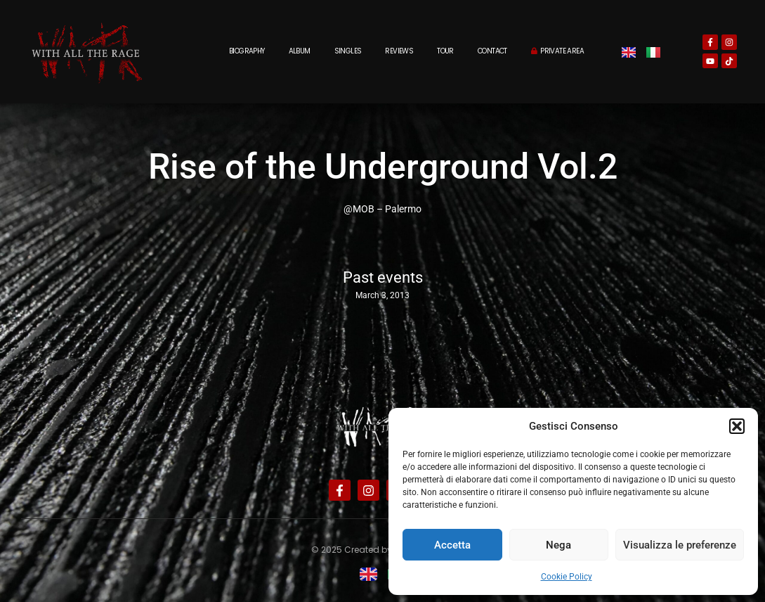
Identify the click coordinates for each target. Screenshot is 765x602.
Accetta (452, 545)
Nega (558, 545)
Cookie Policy (566, 577)
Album (299, 51)
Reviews (399, 51)
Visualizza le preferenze (679, 545)
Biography (247, 51)
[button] (737, 426)
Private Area (557, 51)
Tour (445, 51)
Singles (348, 51)
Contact (492, 51)
